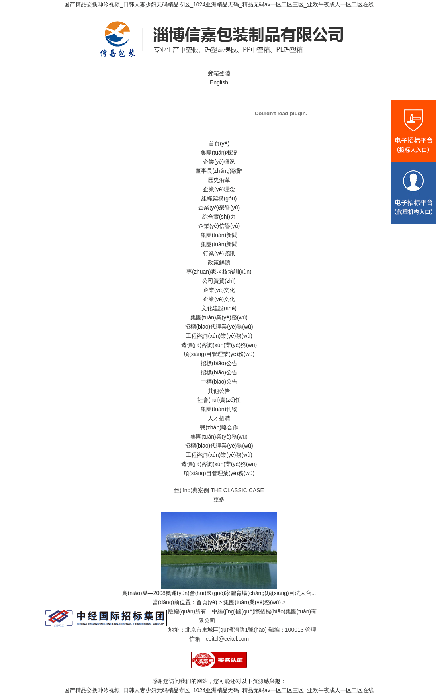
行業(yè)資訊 (219, 253)
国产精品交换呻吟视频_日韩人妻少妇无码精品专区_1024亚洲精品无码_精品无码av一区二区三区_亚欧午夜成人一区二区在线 (218, 4)
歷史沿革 (219, 180)
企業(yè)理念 (219, 189)
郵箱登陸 (219, 73)
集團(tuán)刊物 (219, 409)
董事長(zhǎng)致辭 (219, 171)
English (219, 82)
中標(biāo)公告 (219, 381)
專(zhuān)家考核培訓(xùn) (218, 271)
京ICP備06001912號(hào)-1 (251, 620)
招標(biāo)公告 (219, 363)
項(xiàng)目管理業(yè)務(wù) (219, 354)
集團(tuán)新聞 (219, 235)
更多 (219, 499)
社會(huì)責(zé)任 (219, 400)
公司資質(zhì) (219, 281)
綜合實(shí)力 (219, 216)
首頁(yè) (219, 143)
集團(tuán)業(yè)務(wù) (219, 317)
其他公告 (219, 391)
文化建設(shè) (219, 308)
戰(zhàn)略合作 (219, 427)
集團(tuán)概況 (219, 152)
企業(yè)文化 (219, 290)
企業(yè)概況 (219, 162)
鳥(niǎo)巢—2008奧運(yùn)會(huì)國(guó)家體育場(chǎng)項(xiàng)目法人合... (219, 593)
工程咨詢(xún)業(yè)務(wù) (219, 336)
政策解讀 (219, 262)
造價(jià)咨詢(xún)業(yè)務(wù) (219, 345)
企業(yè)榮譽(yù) (219, 207)
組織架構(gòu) (219, 198)
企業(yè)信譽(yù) (219, 226)
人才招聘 (219, 418)
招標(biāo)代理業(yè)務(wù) (219, 326)
